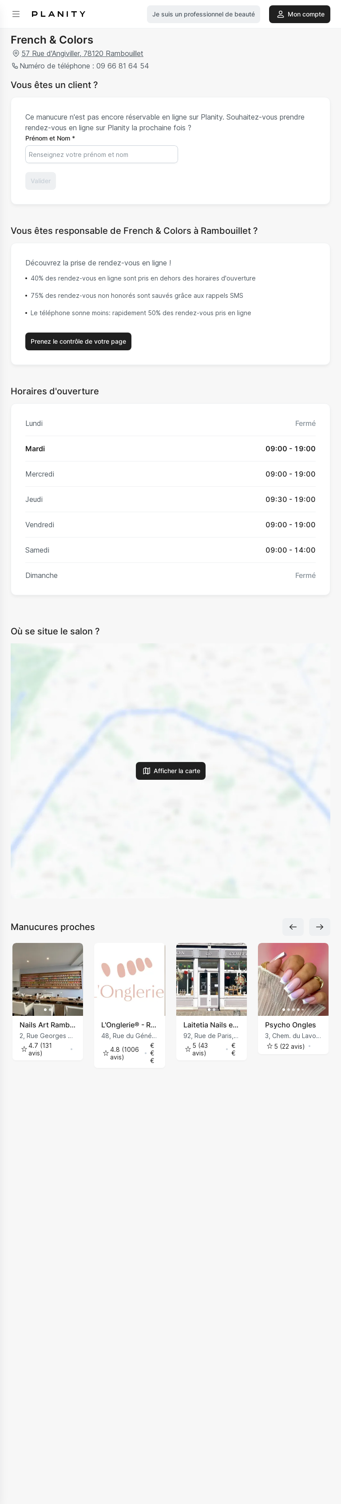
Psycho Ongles (290, 1024)
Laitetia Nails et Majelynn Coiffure (211, 1024)
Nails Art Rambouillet (48, 1024)
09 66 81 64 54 (121, 65)
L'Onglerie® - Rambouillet (129, 1024)
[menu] (16, 14)
